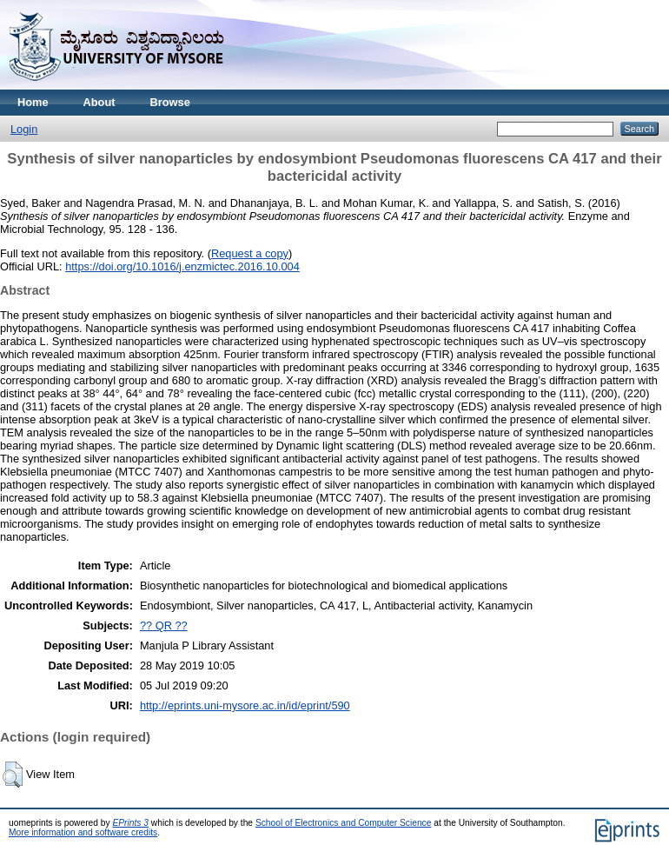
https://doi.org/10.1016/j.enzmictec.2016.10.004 (182, 266)
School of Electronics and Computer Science (343, 823)
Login (23, 129)
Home (33, 102)
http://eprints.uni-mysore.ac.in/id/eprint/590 (245, 705)
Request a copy (249, 253)
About (99, 102)
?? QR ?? (164, 625)
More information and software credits (83, 832)
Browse (170, 102)
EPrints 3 (130, 823)
